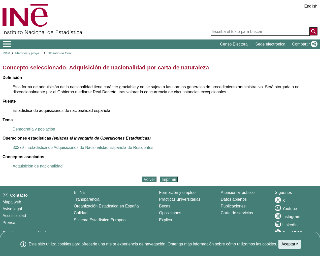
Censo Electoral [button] (234, 44)
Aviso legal (12, 209)
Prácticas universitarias (180, 199)
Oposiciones (170, 213)
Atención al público (237, 192)
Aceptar (289, 244)
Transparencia (87, 199)
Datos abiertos (234, 199)
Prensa (9, 223)
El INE (79, 192)
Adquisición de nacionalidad (37, 166)
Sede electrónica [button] (270, 44)
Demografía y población (34, 129)
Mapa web (12, 202)
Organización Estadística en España (106, 206)
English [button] (310, 6)
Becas (164, 206)
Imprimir (169, 179)
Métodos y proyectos (30, 53)
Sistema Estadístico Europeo (99, 220)
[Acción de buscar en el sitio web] (313, 31)
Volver (149, 179)
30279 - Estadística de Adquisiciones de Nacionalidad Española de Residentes (83, 147)
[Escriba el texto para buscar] (260, 32)
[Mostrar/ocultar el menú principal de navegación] (7, 44)
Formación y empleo (177, 192)
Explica (165, 220)
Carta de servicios (237, 213)
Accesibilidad (14, 216)
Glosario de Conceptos (63, 53)
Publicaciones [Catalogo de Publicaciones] (233, 206)
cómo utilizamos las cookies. (251, 244)
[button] (303, 44)
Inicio (6, 53)
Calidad (80, 213)
